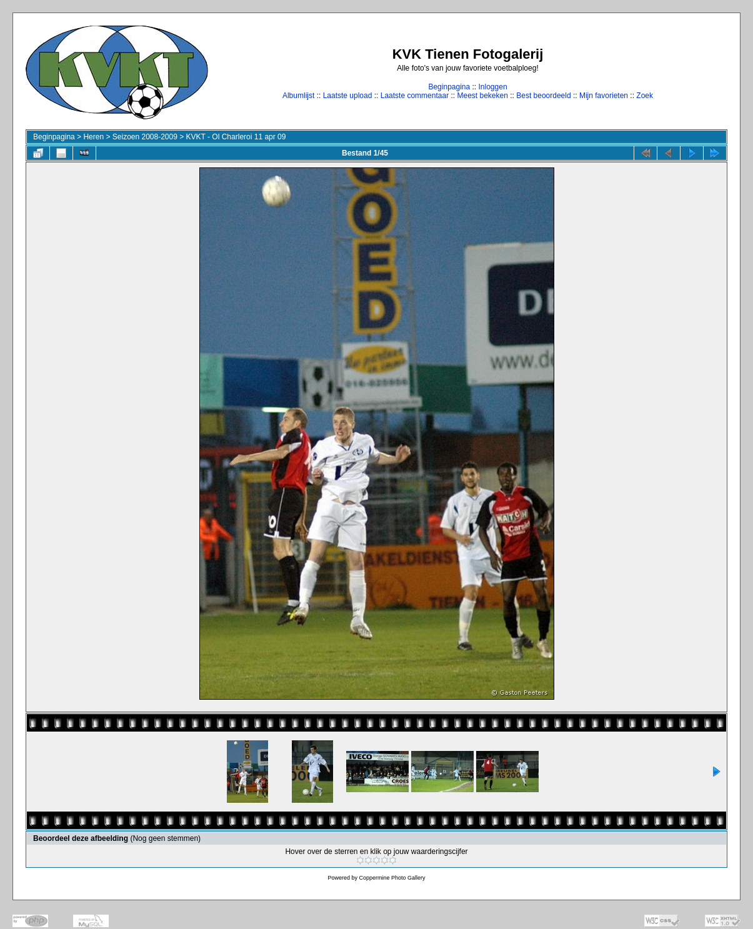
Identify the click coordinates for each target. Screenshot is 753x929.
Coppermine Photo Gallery (392, 878)
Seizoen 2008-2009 (144, 136)
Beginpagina (449, 86)
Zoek (644, 95)
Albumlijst (298, 95)
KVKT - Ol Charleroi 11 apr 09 (236, 136)
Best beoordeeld (543, 95)
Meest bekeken (482, 95)
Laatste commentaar (415, 95)
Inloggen (493, 86)
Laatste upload (347, 95)
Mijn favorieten (603, 95)
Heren (93, 136)
